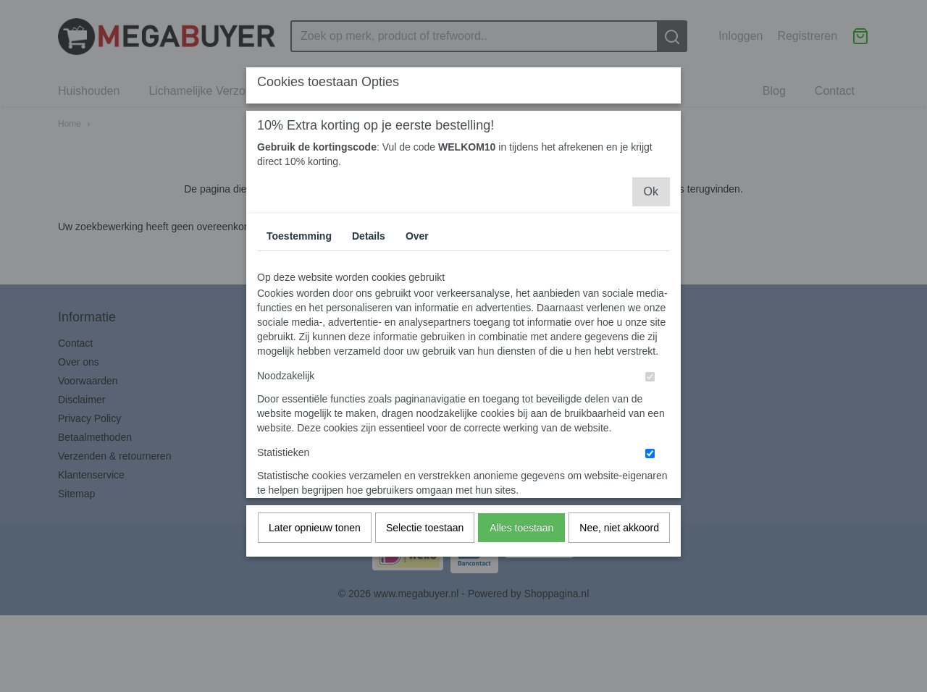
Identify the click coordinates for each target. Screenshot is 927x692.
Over (417, 265)
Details (368, 265)
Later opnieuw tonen (315, 556)
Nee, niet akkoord (619, 556)
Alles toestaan (521, 556)
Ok (651, 220)
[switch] (650, 405)
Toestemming (299, 265)
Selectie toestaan (425, 556)
